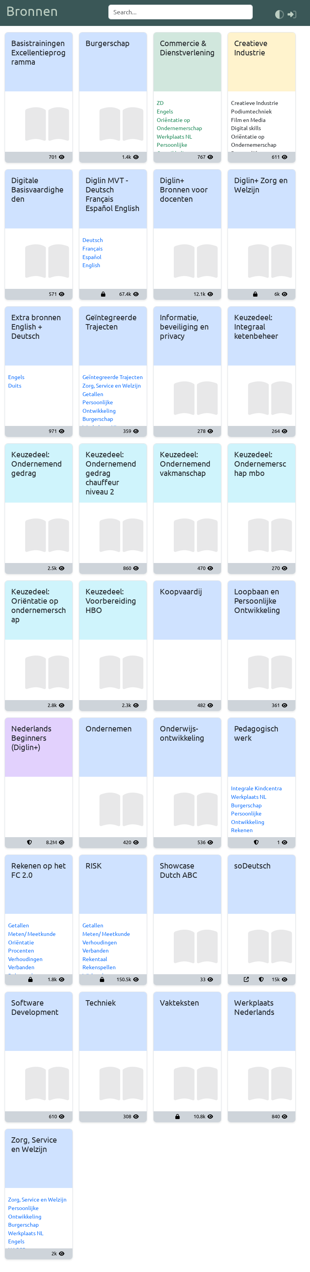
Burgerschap (97, 419)
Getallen (92, 394)
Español (91, 257)
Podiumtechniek (251, 111)
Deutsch (92, 240)
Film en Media (248, 120)
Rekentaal (94, 959)
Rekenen (242, 830)
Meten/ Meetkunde (32, 934)
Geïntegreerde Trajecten (112, 377)
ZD (160, 103)
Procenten (21, 951)
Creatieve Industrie (254, 103)
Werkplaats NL (174, 137)
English (91, 265)
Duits (14, 386)
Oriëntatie (21, 942)
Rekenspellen (99, 967)
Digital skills (246, 128)
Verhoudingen (25, 959)
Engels (165, 111)
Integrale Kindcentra (256, 788)
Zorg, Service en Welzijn (111, 386)
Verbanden (21, 967)
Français (92, 248)
